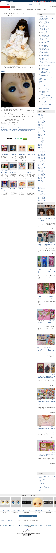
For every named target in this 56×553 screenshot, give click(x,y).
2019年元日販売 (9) (44, 56)
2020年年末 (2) (43, 68)
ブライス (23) (43, 98)
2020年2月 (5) (41, 163)
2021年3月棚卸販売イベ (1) (46, 23)
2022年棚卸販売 (52, 374)
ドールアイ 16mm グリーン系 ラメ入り (26, 510)
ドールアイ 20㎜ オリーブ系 (48, 510)
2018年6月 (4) (41, 191)
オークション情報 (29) (44, 108)
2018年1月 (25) (41, 198)
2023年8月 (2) (41, 114)
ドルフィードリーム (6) (45, 95)
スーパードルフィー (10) (45, 99)
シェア (14, 138)
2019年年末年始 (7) (44, 51)
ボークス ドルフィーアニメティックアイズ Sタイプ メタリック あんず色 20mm (5, 510)
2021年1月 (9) (41, 147)
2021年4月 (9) (41, 142)
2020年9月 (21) (41, 152)
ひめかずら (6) (42, 85)
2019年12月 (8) (41, 165)
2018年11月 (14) (41, 184)
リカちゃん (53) (43, 107)
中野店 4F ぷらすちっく (11, 4)
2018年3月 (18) (41, 195)
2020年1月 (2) (41, 164)
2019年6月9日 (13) (44, 42)
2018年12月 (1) (43, 29)
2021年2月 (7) (41, 145)
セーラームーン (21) (44, 89)
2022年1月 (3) (41, 130)
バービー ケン (42, 484)
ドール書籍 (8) (42, 92)
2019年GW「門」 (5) (45, 41)
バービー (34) (43, 105)
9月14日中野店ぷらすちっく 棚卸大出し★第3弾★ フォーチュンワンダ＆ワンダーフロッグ (46, 403)
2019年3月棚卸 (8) (44, 38)
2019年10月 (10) (41, 168)
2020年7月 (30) (41, 155)
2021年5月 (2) (41, 141)
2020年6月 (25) (41, 157)
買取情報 (48, 4)
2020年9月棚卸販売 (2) (45, 55)
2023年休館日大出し (51, 216)
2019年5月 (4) (41, 175)
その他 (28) (42, 102)
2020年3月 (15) (41, 161)
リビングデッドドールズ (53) (46, 97)
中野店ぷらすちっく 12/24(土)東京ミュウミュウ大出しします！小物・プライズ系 (46, 271)
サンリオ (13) (42, 78)
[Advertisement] (18, 212)
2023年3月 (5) (41, 118)
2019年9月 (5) (41, 170)
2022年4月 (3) (41, 125)
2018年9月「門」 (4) (44, 58)
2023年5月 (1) (41, 115)
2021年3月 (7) (41, 144)
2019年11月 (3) (41, 167)
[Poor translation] (29, 535)
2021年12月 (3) (41, 131)
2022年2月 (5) (41, 128)
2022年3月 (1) (41, 127)
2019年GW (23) (43, 39)
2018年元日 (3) (43, 26)
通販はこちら (28, 516)
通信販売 (31, 4)
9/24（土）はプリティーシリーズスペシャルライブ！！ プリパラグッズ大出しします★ (46, 351)
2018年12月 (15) (41, 183)
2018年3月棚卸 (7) (44, 61)
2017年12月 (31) (41, 200)
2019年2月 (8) (41, 180)
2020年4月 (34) (41, 160)
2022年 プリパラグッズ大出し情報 (44, 347)
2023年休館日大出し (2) (44, 19)
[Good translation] (25, 535)
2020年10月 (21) (41, 151)
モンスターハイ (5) (43, 71)
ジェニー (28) (43, 101)
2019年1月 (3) (41, 181)
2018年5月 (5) (41, 193)
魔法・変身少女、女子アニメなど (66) (47, 87)
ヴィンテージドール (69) (45, 104)
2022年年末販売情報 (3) (45, 22)
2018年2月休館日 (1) (44, 31)
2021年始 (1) (43, 25)
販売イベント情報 (52, 294)
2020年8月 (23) (41, 154)
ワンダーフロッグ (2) (43, 75)
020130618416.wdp (5, 71)
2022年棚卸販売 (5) (44, 66)
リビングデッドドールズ (44, 489)
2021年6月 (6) (41, 140)
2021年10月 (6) (41, 134)
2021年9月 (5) (41, 135)
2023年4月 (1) (41, 117)
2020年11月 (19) (41, 150)
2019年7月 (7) (41, 173)
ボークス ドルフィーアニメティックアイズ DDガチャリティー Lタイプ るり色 (16, 510)
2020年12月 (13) (41, 148)
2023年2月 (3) (41, 119)
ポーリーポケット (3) (43, 84)
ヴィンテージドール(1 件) (20, 7)
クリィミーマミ (42, 481)
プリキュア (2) (43, 88)
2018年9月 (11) (41, 187)
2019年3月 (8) (41, 178)
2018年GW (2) (43, 59)
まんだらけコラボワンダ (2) (46, 76)
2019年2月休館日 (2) (44, 36)
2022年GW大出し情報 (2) (45, 65)
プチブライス (42, 486)
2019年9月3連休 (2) (44, 48)
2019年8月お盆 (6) (44, 45)
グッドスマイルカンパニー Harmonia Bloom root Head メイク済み (37, 510)
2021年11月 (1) (41, 132)
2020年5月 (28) (41, 158)
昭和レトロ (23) (42, 79)
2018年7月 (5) (41, 190)
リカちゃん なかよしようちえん (46, 487)
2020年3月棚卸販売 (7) (45, 54)
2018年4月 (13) (41, 194)
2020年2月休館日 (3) (44, 52)
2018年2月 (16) (41, 197)
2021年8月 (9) (41, 137)
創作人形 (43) (42, 81)
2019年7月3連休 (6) (44, 44)
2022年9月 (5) (41, 122)
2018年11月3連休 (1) (44, 28)
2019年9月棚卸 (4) (44, 46)
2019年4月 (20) (41, 177)
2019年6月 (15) (41, 174)
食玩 (40, 490)
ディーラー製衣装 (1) (43, 69)
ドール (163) (41, 94)
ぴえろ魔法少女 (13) (44, 91)
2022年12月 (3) (41, 121)
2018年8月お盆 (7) (44, 32)
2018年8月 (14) (41, 188)
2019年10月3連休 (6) (44, 49)
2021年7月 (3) (41, 138)
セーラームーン (42, 483)
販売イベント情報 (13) (44, 21)
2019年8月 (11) (41, 171)
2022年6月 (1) (41, 124)
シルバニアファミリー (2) (44, 72)
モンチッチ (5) (42, 74)
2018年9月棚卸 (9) (44, 33)
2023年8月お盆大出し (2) (44, 16)
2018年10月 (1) (41, 185)
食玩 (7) (40, 82)
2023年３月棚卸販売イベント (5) (46, 18)
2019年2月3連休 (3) (44, 35)
